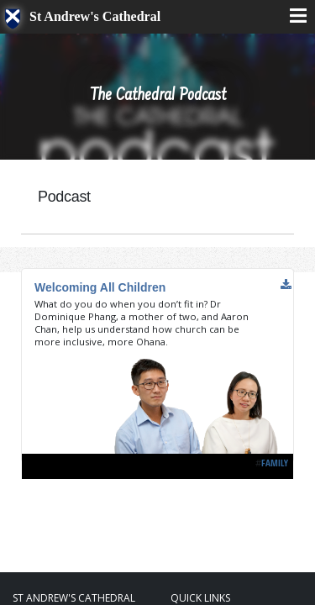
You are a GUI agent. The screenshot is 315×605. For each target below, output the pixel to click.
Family (274, 462)
